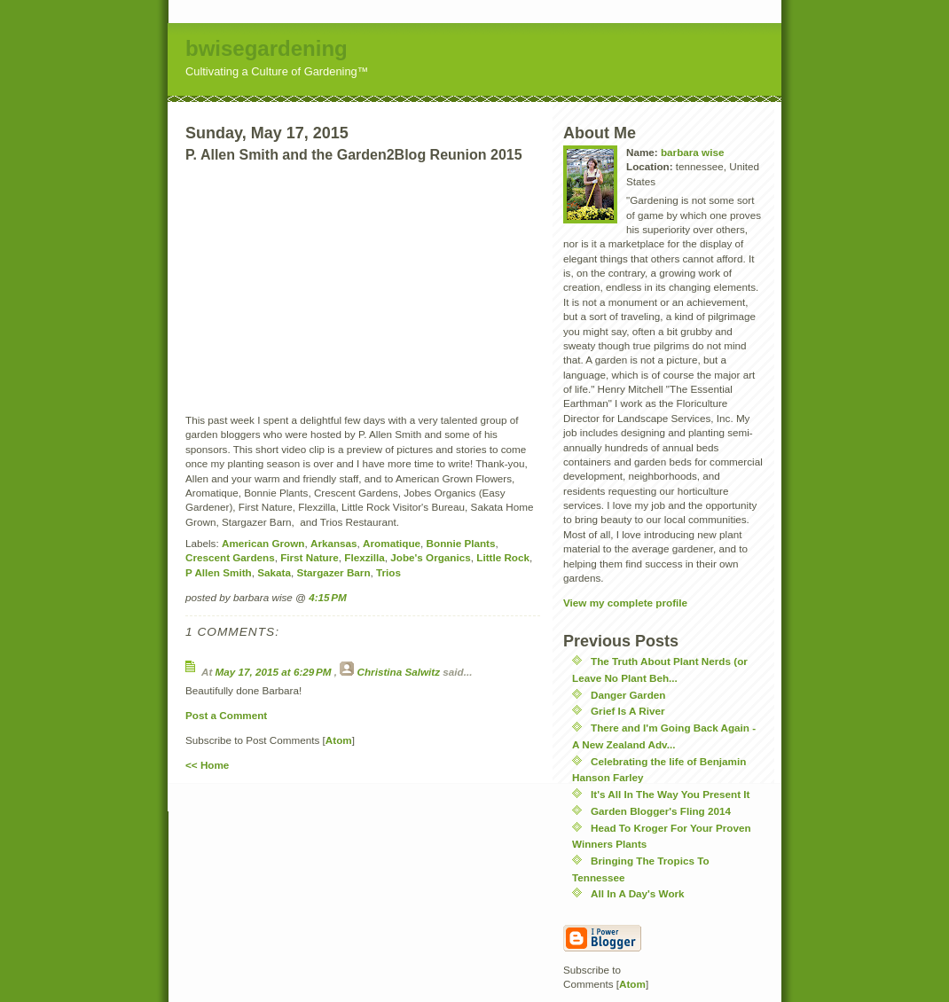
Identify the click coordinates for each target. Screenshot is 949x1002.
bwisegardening (266, 48)
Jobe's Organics (430, 557)
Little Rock (502, 557)
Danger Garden (628, 695)
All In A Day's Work (638, 893)
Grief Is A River (628, 710)
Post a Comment (226, 715)
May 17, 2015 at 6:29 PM (275, 671)
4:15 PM (328, 597)
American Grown (263, 543)
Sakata (274, 572)
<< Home (207, 765)
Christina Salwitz (399, 671)
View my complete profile (625, 602)
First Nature (309, 557)
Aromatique (391, 543)
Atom (338, 740)
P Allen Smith (218, 572)
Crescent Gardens (230, 557)
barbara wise (692, 152)
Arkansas (333, 543)
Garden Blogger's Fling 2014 (661, 811)
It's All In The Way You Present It (670, 794)
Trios (388, 572)
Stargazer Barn (333, 572)
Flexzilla (364, 557)
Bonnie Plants (461, 543)
